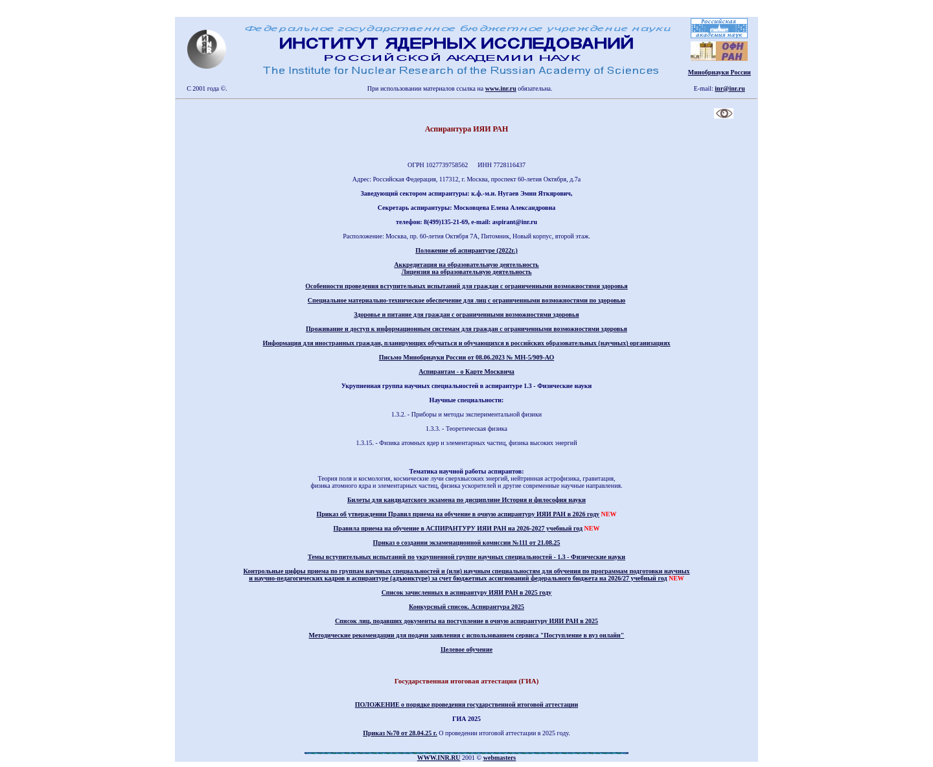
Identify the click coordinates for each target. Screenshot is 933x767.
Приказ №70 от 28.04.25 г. (400, 733)
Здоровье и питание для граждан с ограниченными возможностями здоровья (466, 314)
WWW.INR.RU (439, 757)
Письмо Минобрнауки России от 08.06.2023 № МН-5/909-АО (467, 357)
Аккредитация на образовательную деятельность (466, 264)
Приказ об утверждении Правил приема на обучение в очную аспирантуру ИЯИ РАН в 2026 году (457, 514)
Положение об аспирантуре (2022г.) (466, 250)
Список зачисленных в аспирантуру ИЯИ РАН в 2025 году (467, 592)
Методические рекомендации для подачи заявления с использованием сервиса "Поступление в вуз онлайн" (467, 635)
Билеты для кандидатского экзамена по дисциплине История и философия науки (466, 499)
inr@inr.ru (729, 88)
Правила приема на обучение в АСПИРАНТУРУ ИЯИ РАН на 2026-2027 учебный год (458, 528)
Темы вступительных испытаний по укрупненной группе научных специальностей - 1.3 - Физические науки (466, 556)
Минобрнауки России (719, 72)
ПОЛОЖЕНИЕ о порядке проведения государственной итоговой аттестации (466, 704)
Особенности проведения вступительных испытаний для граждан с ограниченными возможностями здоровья (466, 286)
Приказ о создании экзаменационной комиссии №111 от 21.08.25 (466, 542)
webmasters (499, 757)
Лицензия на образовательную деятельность (466, 271)
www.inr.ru (500, 88)
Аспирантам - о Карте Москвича (466, 371)
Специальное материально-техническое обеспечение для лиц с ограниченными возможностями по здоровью (467, 300)
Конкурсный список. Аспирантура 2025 (466, 606)
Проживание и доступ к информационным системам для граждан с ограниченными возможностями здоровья (466, 328)
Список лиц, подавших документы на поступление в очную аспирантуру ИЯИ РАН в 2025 (466, 620)
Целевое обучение (466, 649)
